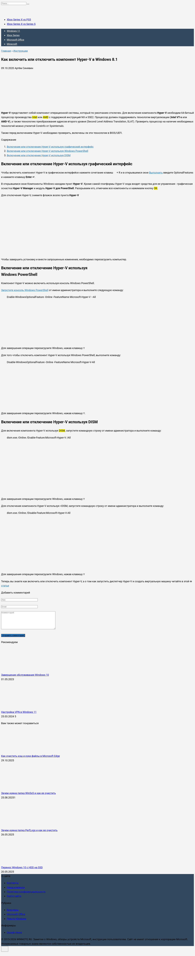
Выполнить (156, 172)
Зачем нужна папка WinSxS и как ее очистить (28, 796)
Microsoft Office (15, 39)
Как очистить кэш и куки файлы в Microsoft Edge (30, 759)
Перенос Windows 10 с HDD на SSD (22, 870)
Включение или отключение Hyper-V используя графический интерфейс (50, 146)
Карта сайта (14, 899)
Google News (14, 935)
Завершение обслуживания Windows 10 (25, 678)
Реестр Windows (16, 922)
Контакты (13, 886)
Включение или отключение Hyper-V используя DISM (38, 155)
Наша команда (16, 890)
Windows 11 (13, 30)
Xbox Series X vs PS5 (19, 19)
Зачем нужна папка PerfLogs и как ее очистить (29, 833)
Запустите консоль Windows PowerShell (24, 290)
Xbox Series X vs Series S (21, 23)
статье (5, 585)
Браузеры (13, 913)
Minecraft (12, 44)
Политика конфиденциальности (26, 895)
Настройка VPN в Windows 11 (19, 715)
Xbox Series (13, 35)
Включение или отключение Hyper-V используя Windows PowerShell (47, 150)
